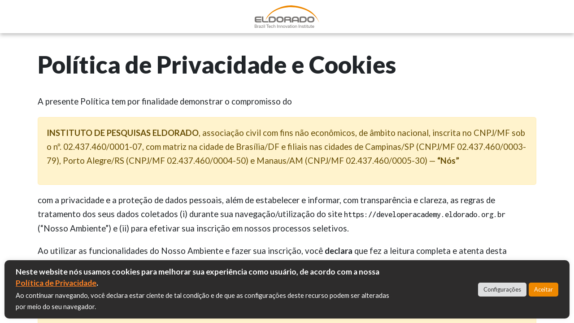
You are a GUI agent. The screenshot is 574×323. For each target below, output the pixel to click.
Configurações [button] (502, 289)
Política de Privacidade (56, 283)
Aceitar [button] (543, 289)
